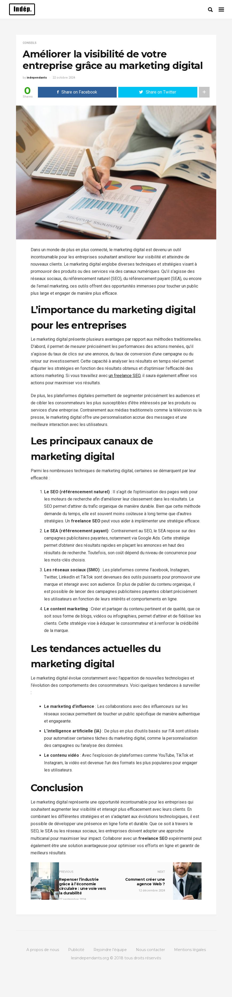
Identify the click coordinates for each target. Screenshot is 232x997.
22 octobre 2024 (64, 77)
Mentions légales (190, 949)
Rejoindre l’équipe (110, 949)
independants (37, 77)
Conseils (30, 42)
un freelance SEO (124, 375)
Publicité (76, 949)
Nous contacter (150, 949)
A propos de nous (42, 949)
